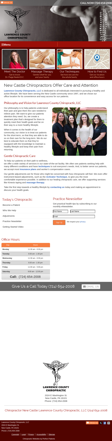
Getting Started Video (13, 227)
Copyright (15, 434)
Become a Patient (11, 205)
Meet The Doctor (14, 64)
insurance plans (28, 169)
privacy (82, 222)
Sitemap (51, 434)
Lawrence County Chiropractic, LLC (22, 90)
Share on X (101, 423)
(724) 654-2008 (103, 3)
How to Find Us (97, 64)
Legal (23, 434)
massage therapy (35, 182)
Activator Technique (56, 177)
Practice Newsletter (12, 221)
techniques (44, 166)
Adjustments (9, 216)
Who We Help (9, 210)
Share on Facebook (105, 423)
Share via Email (109, 423)
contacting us (57, 187)
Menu (6, 44)
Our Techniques (69, 64)
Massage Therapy (42, 64)
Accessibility (41, 434)
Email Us (6, 2)
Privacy (31, 434)
